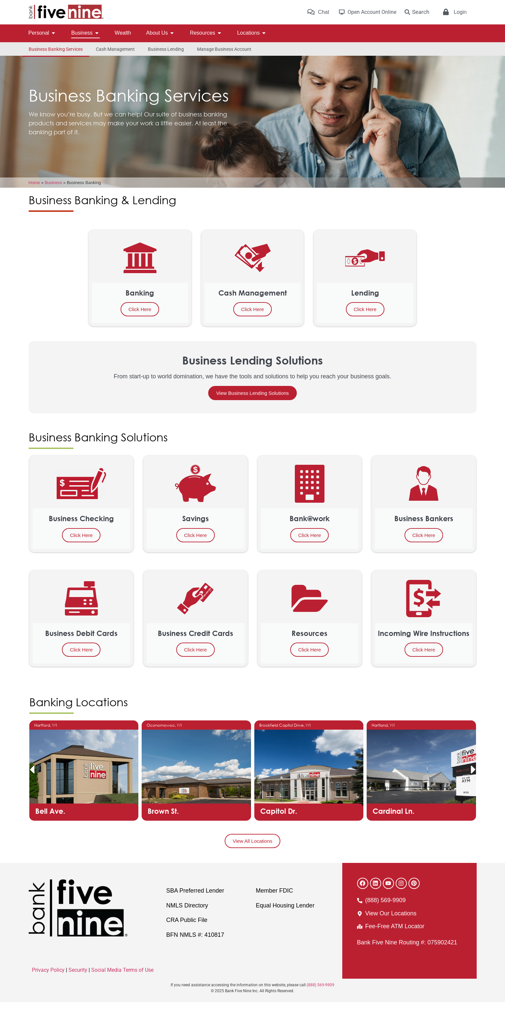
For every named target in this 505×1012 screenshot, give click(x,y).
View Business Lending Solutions (252, 403)
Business (53, 192)
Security (78, 980)
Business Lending (166, 49)
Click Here (139, 319)
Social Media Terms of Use (122, 980)
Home (34, 192)
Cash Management (115, 49)
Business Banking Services (56, 49)
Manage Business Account (224, 49)
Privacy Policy (48, 980)
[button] (32, 779)
